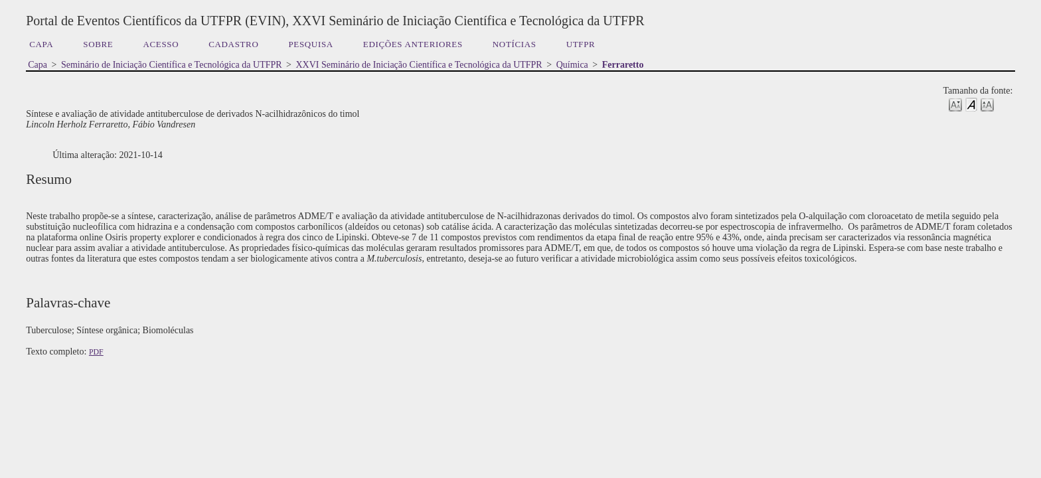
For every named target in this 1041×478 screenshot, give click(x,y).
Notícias (514, 44)
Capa (41, 44)
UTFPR (581, 44)
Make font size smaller (955, 104)
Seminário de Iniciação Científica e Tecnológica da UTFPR (171, 65)
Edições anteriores (413, 44)
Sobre (98, 44)
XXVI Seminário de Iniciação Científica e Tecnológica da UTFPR (419, 65)
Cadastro (233, 44)
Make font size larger (987, 104)
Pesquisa (310, 44)
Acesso (161, 44)
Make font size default (971, 104)
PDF (96, 352)
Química (572, 65)
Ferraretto (623, 65)
